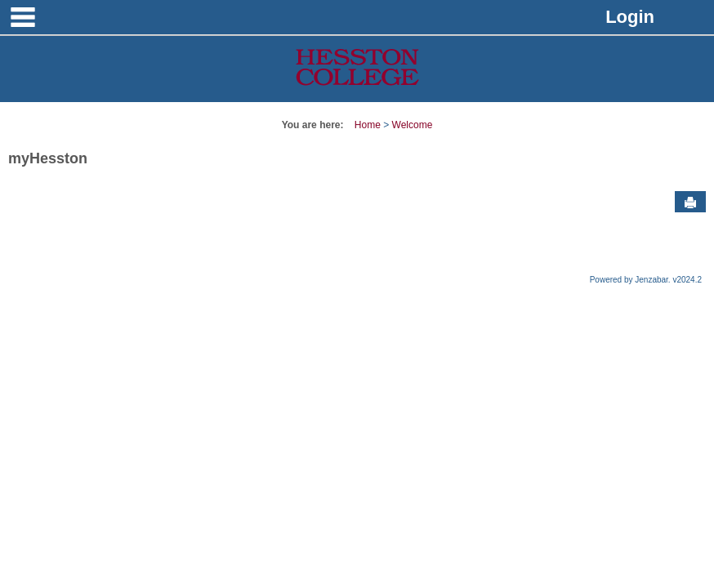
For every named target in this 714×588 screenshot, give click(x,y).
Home (368, 125)
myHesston (47, 158)
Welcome (412, 125)
